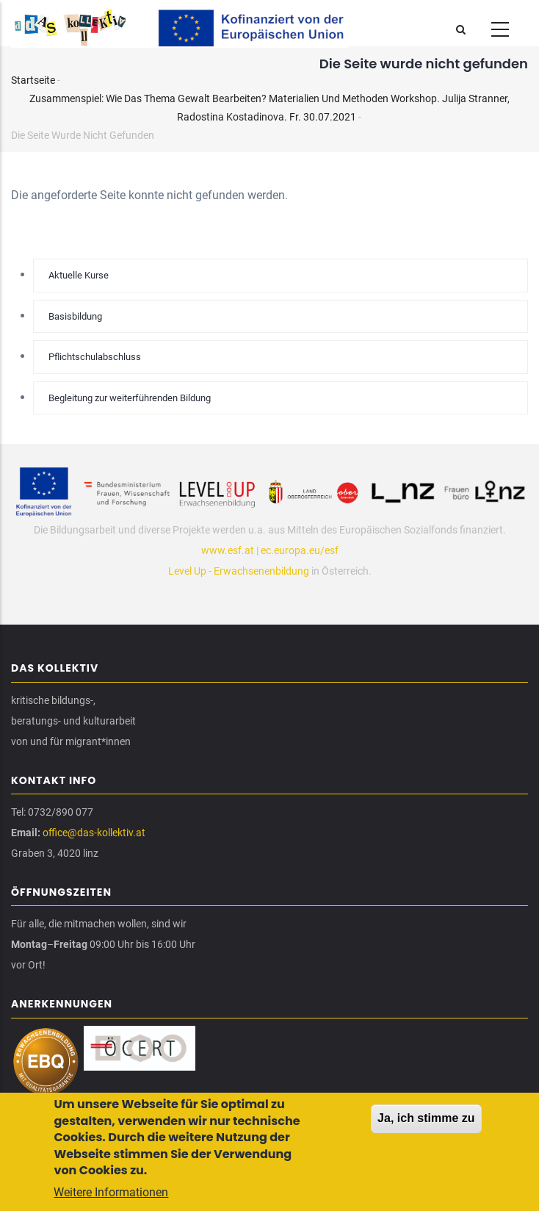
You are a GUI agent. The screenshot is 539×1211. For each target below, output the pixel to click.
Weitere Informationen (111, 1194)
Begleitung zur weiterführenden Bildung (129, 397)
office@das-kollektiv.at (94, 832)
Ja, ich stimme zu (426, 1120)
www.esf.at (227, 550)
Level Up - (191, 571)
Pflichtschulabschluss (94, 356)
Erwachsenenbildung (261, 571)
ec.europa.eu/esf (300, 550)
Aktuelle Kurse (78, 275)
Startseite (33, 80)
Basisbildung (75, 316)
